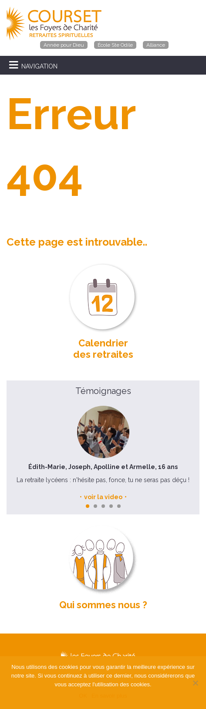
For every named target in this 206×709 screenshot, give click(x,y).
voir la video (103, 496)
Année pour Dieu (64, 45)
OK (83, 695)
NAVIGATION (39, 66)
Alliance (155, 45)
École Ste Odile (115, 45)
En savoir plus (109, 695)
